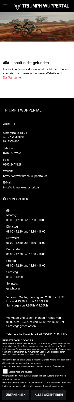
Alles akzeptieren (49, 395)
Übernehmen (15, 395)
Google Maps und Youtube (20, 372)
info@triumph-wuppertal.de (21, 187)
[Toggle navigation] (6, 6)
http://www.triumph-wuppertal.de (25, 176)
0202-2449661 (12, 153)
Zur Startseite (12, 77)
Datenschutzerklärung (35, 354)
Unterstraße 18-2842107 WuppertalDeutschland (15, 137)
